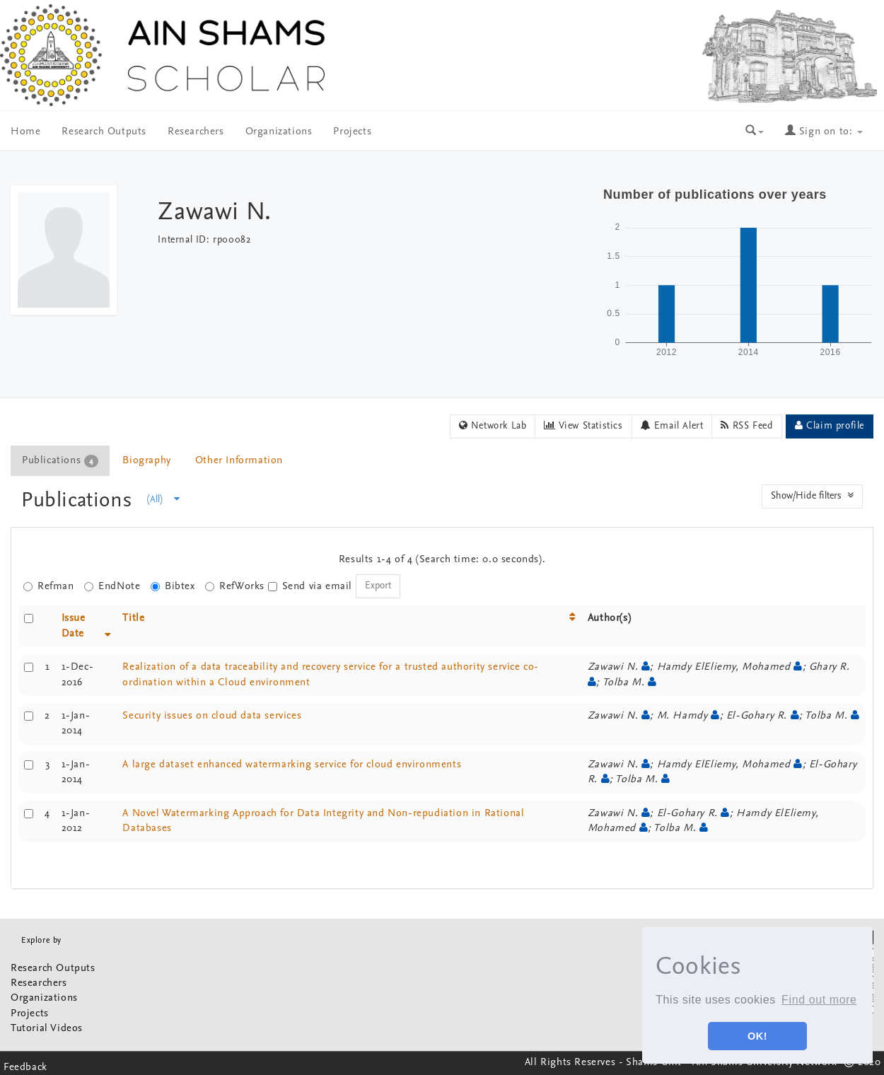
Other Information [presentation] (239, 460)
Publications (79, 501)
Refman (48, 586)
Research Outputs (104, 132)
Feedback (25, 1067)
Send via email (310, 586)
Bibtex (173, 586)
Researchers (196, 132)
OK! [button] (757, 1036)
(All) (163, 499)
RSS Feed (747, 425)
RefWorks (234, 586)
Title (133, 618)
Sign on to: (824, 132)
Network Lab (493, 425)
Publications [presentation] (60, 461)
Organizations (279, 132)
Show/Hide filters (812, 495)
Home (25, 132)
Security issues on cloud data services (211, 716)
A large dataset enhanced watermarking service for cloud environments (291, 765)
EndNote (112, 586)
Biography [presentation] (146, 460)
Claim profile (829, 425)
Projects (352, 132)
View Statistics (583, 425)
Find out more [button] (819, 1000)
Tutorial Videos (47, 1028)
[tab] (61, 461)
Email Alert (672, 425)
